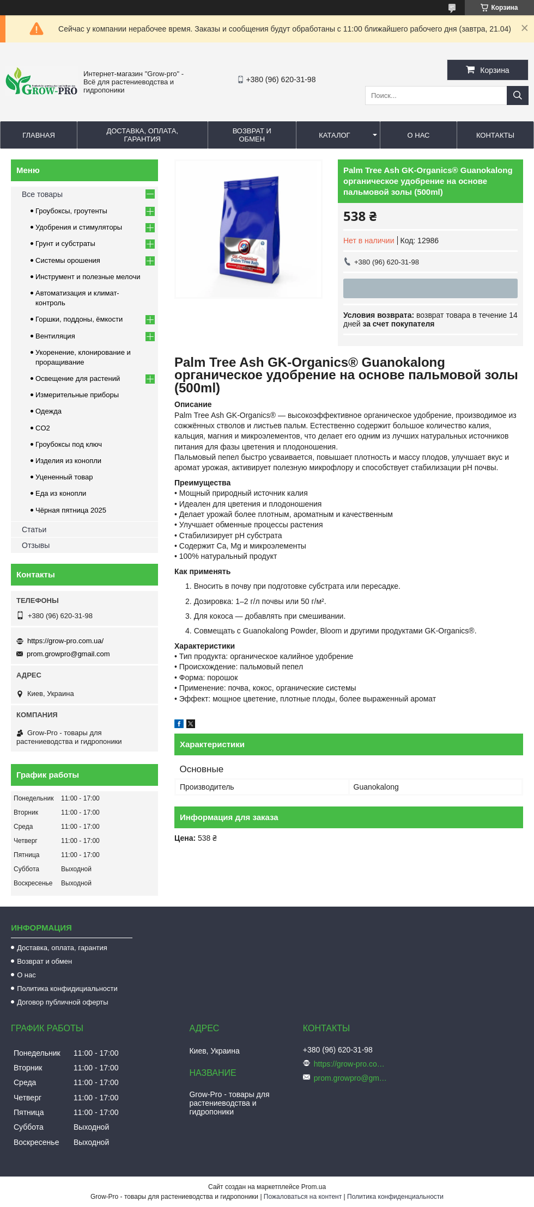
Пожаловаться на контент (303, 1196)
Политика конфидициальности (67, 988)
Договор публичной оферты (62, 1002)
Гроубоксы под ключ (68, 444)
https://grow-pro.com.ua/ (65, 641)
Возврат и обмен (252, 135)
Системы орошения (67, 260)
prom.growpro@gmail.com (68, 654)
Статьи (34, 529)
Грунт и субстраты (65, 243)
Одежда (48, 411)
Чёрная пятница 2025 (70, 510)
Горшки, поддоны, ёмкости (79, 319)
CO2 (42, 428)
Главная (38, 135)
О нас (419, 135)
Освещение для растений (77, 378)
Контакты (495, 135)
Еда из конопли (60, 493)
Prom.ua (313, 1187)
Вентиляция (55, 336)
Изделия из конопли (68, 461)
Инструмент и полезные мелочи (88, 277)
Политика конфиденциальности (395, 1196)
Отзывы (36, 545)
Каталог (334, 135)
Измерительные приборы (77, 395)
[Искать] (518, 95)
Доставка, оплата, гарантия (142, 135)
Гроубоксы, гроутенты (71, 211)
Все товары (42, 194)
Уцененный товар (64, 477)
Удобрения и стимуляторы (78, 227)
